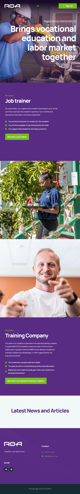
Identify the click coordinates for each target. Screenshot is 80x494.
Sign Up (68, 6)
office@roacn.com (50, 456)
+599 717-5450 (49, 452)
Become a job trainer (17, 137)
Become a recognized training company (26, 381)
